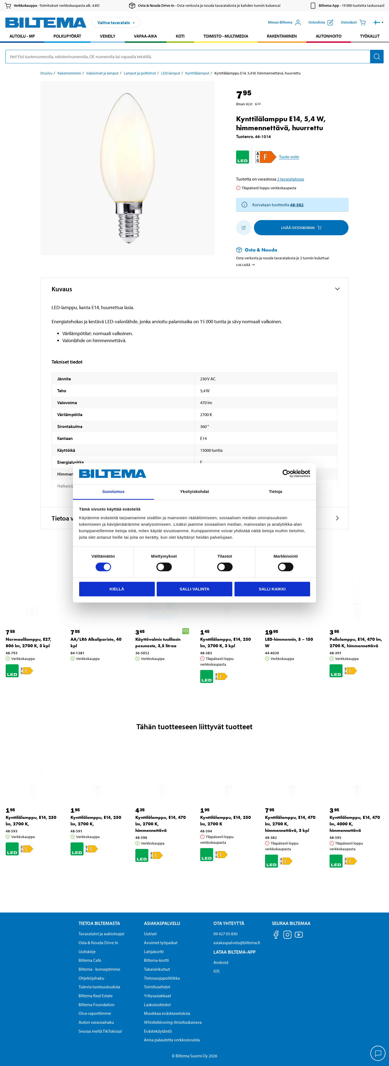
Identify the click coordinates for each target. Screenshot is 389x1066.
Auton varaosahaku (96, 1022)
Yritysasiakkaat (157, 995)
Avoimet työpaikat (160, 942)
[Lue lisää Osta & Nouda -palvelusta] (287, 249)
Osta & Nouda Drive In (98, 942)
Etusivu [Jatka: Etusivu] (46, 73)
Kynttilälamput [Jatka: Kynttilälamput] (197, 73)
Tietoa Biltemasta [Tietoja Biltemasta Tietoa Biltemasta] (99, 923)
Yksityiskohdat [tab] (194, 491)
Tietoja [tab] (275, 491)
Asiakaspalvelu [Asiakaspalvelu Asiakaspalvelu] (162, 923)
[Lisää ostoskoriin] (243, 227)
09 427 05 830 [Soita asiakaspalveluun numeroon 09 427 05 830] (225, 933)
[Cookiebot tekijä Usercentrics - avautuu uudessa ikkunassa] (286, 474)
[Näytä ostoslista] (321, 22)
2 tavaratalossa (290, 179)
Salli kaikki (272, 589)
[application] (378, 1054)
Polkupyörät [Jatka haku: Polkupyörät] (67, 36)
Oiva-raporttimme (95, 1013)
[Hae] (377, 56)
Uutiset (150, 933)
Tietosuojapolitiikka (162, 978)
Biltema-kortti (156, 960)
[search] (194, 56)
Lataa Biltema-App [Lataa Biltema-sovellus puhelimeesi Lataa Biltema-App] (234, 952)
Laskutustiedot (157, 1004)
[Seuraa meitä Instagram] (287, 935)
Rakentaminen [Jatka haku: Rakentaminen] (282, 36)
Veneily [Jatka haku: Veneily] (107, 36)
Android (220, 962)
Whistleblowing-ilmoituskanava (173, 1022)
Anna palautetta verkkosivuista (172, 1039)
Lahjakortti (154, 951)
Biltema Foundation (97, 1004)
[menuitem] (22, 37)
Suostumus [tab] (113, 491)
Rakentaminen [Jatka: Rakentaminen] (69, 73)
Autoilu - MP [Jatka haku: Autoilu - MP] (22, 36)
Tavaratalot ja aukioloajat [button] (101, 933)
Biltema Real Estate (96, 995)
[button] (378, 22)
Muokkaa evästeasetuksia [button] (167, 1013)
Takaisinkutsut (157, 969)
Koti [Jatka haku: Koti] (180, 36)
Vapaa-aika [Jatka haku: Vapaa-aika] (145, 36)
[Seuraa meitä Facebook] (276, 935)
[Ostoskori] (353, 22)
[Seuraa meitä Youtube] (298, 937)
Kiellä (116, 589)
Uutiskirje (87, 951)
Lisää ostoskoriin (301, 227)
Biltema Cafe (90, 960)
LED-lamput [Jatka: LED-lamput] (170, 73)
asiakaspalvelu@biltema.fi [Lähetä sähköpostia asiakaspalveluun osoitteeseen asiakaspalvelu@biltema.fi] (236, 942)
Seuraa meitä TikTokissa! (100, 1031)
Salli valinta (194, 589)
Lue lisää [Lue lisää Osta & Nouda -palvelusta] (245, 265)
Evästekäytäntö (158, 1031)
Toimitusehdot (157, 986)
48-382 (297, 204)
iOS (216, 971)
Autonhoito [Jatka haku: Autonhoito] (328, 36)
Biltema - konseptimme (99, 969)
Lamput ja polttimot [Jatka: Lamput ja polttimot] (140, 73)
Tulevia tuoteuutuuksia (99, 986)
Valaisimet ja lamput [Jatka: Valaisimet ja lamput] (102, 73)
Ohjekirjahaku (91, 978)
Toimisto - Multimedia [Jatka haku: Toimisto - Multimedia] (225, 36)
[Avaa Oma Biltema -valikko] (284, 22)
